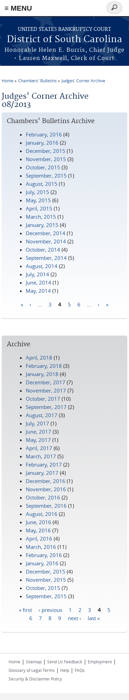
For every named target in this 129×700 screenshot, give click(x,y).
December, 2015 (45, 150)
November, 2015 (46, 159)
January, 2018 (42, 374)
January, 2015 (42, 224)
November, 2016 (46, 489)
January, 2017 (42, 472)
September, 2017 (46, 406)
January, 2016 (42, 142)
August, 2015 (41, 183)
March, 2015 (41, 216)
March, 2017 (41, 456)
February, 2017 (44, 464)
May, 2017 (38, 439)
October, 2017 (43, 398)
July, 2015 (37, 192)
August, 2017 (41, 415)
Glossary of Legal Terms (32, 670)
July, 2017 (37, 423)
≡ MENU (18, 8)
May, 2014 (38, 290)
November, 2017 (46, 390)
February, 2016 (44, 134)
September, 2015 (46, 175)
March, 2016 (41, 546)
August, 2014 (41, 266)
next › (74, 617)
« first (25, 609)
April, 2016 (39, 538)
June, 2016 (38, 522)
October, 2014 (43, 249)
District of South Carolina (64, 39)
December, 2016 (45, 481)
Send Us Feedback (64, 661)
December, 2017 (45, 382)
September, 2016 (46, 505)
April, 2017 (39, 448)
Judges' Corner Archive (83, 80)
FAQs (80, 670)
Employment (100, 661)
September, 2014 (46, 257)
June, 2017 (38, 431)
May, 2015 (38, 200)
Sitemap (34, 661)
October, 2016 (43, 497)
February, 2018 (44, 365)
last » (94, 617)
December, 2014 (45, 233)
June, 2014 (38, 282)
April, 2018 (39, 357)
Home (7, 80)
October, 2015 (43, 167)
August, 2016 (41, 513)
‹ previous (50, 609)
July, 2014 (37, 274)
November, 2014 (46, 241)
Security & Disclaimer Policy (35, 678)
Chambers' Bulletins (37, 80)
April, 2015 (39, 208)
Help (64, 670)
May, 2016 (38, 530)
